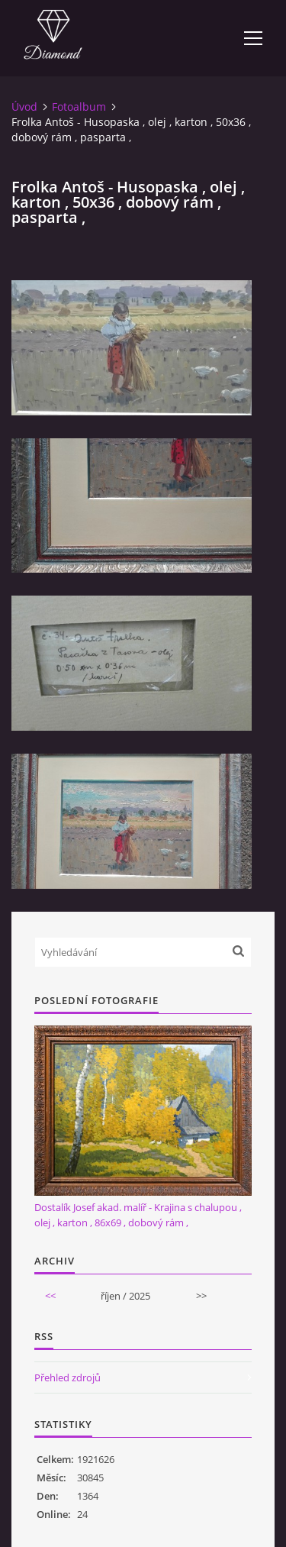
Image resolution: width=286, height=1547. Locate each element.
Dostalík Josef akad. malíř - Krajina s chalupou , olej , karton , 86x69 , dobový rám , (138, 1214)
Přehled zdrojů (67, 1377)
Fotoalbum (79, 106)
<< (50, 1296)
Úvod (24, 106)
